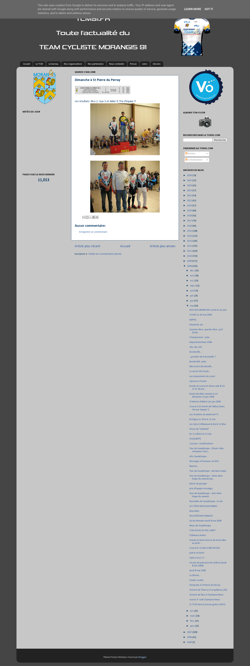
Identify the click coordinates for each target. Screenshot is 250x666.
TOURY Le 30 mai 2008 (200, 315)
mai (192, 306)
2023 (189, 190)
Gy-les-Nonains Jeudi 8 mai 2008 (205, 521)
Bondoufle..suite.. (198, 361)
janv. (192, 626)
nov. (192, 275)
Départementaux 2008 (200, 342)
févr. (192, 621)
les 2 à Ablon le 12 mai (200, 434)
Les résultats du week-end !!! (204, 414)
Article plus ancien (162, 246)
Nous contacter (116, 64)
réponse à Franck (197, 381)
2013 (189, 241)
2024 (189, 185)
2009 (189, 261)
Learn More (192, 9)
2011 (189, 251)
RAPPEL (193, 320)
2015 (189, 231)
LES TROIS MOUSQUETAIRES (203, 506)
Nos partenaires (96, 64)
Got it (209, 9)
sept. (193, 285)
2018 (189, 215)
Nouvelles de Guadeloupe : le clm (206, 501)
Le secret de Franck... (199, 371)
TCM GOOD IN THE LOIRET (202, 530)
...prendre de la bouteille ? (202, 357)
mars (193, 616)
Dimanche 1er (196, 324)
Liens (144, 64)
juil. (192, 296)
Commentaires (194, 160)
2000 (189, 642)
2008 (189, 266)
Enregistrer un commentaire (93, 232)
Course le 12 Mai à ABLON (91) (204, 548)
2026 (189, 175)
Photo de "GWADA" (199, 429)
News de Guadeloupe (200, 525)
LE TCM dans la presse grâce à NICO (207, 604)
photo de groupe (198, 483)
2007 (189, 632)
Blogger (142, 657)
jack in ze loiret (196, 553)
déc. (192, 270)
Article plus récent (87, 246)
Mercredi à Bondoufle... (201, 366)
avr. (192, 611)
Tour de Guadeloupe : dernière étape (207, 471)
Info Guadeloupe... (198, 456)
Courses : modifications (201, 443)
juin (192, 301)
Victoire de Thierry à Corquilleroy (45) (208, 590)
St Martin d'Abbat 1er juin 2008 (205, 401)
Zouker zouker (196, 580)
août (192, 290)
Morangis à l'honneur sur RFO (204, 461)
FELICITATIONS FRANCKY (201, 516)
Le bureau (53, 64)
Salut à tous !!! (196, 558)
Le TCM (39, 64)
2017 (189, 220)
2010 (189, 256)
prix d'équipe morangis (201, 488)
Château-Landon (197, 535)
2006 (189, 637)
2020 (189, 205)
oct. (192, 280)
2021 (189, 200)
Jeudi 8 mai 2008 (197, 570)
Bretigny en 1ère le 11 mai (202, 419)
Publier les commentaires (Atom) (105, 254)
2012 (189, 246)
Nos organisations (73, 64)
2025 (189, 180)
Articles (190, 153)
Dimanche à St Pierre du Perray (204, 585)
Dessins (157, 64)
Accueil (26, 64)
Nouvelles (194, 511)
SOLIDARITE (195, 439)
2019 (189, 210)
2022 (189, 195)
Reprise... (193, 466)
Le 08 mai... (194, 575)
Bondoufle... (195, 352)
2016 (189, 226)
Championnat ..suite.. (199, 337)
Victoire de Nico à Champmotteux (206, 595)
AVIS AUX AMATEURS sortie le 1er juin (208, 310)
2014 (189, 236)
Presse (133, 64)
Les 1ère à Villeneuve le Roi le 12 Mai (207, 424)
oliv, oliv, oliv (195, 347)
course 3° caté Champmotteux (204, 599)
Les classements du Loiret (202, 376)
